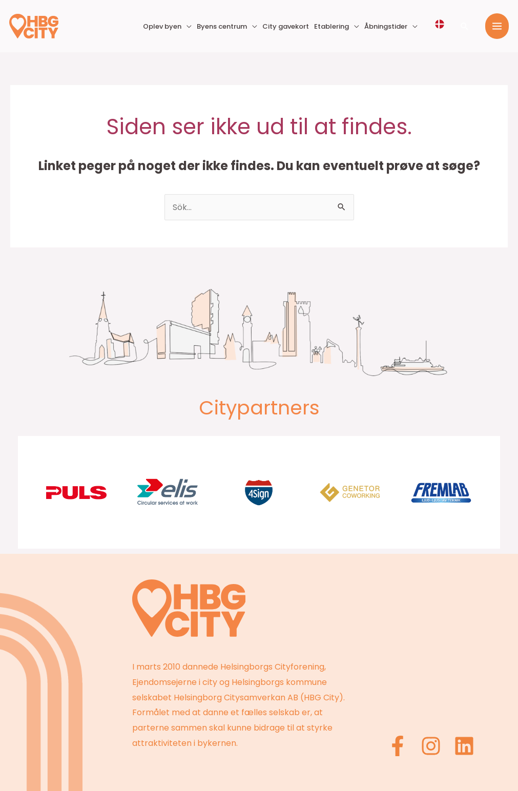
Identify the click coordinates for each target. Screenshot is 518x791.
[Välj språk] (439, 24)
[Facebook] (397, 746)
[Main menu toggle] (497, 26)
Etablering (331, 26)
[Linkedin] (464, 746)
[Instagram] (431, 746)
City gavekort (285, 26)
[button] (465, 26)
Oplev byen (162, 26)
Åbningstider (385, 26)
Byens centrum (222, 26)
